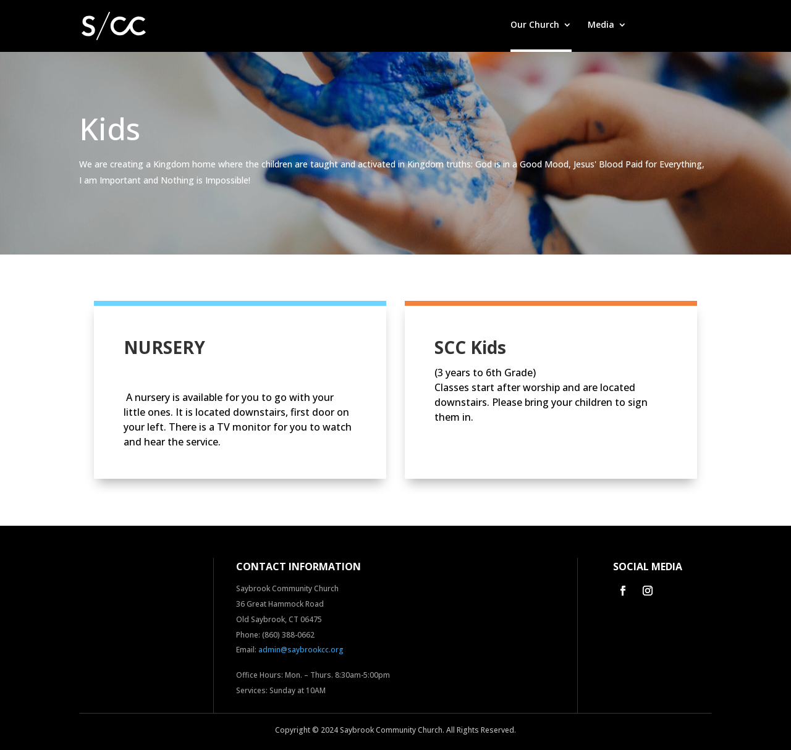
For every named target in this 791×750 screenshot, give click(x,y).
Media (601, 25)
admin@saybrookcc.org (301, 649)
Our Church (534, 25)
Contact (694, 25)
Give (652, 25)
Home (481, 25)
